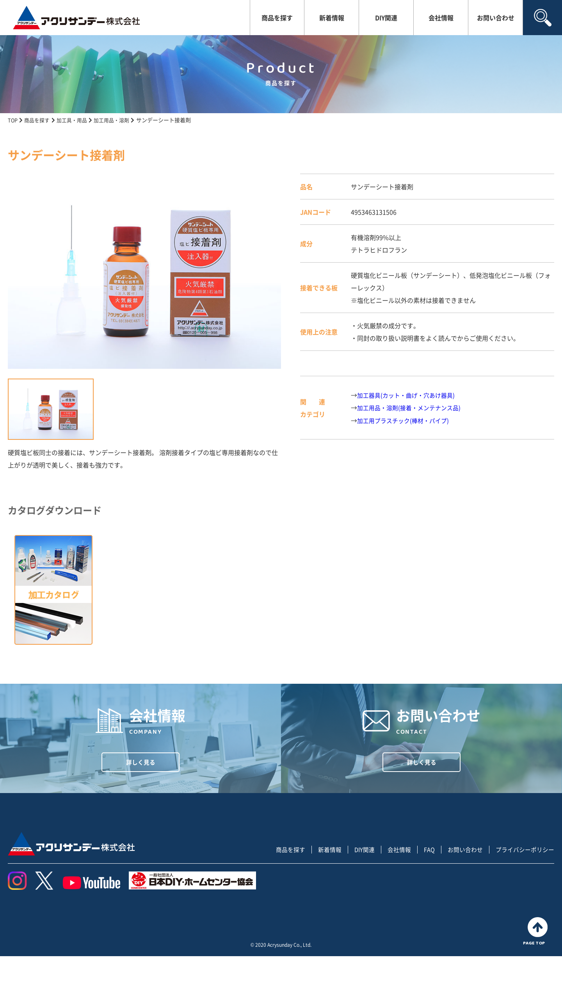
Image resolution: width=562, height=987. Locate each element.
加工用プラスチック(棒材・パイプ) (406, 420)
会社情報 (441, 17)
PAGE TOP (537, 962)
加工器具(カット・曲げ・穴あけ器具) (409, 395)
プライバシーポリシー (523, 880)
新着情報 (331, 17)
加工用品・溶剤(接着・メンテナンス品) (412, 407)
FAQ (422, 880)
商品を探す (277, 17)
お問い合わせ (495, 17)
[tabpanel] (144, 271)
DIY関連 (386, 17)
